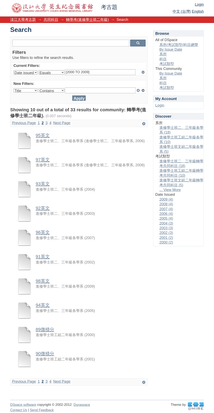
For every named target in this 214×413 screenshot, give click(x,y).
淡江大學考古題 (23, 20)
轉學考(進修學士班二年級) (87, 20)
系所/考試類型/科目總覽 (178, 45)
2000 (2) (166, 242)
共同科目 (51, 20)
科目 (163, 59)
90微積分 (45, 353)
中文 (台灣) (182, 11)
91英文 (43, 256)
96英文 (43, 232)
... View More (170, 190)
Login (199, 4)
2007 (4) (166, 209)
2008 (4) (166, 204)
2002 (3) (166, 233)
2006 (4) (166, 214)
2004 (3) (166, 223)
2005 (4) (166, 218)
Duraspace (82, 405)
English (198, 11)
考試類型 (166, 64)
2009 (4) (166, 199)
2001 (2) (166, 238)
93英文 (43, 183)
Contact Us (18, 410)
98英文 (43, 281)
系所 (163, 54)
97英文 (43, 159)
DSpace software (23, 405)
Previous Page (24, 123)
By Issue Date (170, 49)
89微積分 (45, 329)
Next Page (61, 123)
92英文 (43, 208)
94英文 (43, 305)
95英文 (43, 135)
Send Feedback (42, 410)
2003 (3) (166, 228)
